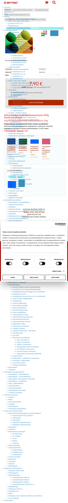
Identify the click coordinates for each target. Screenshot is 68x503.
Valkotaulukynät (17, 165)
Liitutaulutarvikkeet (18, 186)
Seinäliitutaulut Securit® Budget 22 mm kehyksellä (28, 292)
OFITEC (6, 16)
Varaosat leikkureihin (15, 388)
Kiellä (13, 277)
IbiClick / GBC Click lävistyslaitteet (23, 83)
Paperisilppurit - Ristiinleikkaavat (18, 374)
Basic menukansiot (23, 340)
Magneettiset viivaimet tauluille (22, 184)
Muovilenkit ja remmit (19, 62)
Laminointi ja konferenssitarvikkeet (19, 53)
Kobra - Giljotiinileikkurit (15, 383)
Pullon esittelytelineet (19, 312)
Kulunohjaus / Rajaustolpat (21, 360)
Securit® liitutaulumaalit (20, 310)
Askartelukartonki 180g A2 (20, 482)
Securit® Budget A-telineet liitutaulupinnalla (26, 287)
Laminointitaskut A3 (18, 39)
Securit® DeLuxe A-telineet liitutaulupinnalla (26, 289)
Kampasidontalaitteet (19, 99)
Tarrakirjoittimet (13, 406)
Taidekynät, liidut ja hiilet (16, 470)
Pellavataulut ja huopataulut (17, 147)
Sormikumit (12, 461)
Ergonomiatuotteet (14, 445)
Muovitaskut (12, 459)
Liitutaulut (11, 159)
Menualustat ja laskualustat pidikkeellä (29, 353)
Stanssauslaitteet (17, 65)
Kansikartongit (17, 124)
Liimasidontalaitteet (18, 92)
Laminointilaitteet (13, 32)
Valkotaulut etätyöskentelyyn (21, 422)
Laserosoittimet (13, 195)
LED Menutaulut (17, 333)
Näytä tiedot (56, 271)
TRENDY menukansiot (24, 344)
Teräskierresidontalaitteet (20, 69)
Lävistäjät (11, 404)
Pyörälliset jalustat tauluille (16, 140)
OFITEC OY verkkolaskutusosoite (19, 28)
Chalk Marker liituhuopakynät (21, 168)
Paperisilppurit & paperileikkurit (14, 372)
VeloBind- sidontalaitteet (20, 115)
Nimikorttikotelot (17, 55)
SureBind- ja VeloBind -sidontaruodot (24, 117)
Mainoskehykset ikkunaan (20, 319)
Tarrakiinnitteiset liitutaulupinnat (22, 317)
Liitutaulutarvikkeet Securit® (21, 321)
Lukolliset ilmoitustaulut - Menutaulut (24, 331)
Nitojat (10, 399)
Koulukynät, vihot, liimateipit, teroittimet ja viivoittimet (25, 496)
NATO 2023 (8, 10)
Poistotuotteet (8, 500)
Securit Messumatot (18, 363)
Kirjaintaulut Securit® (19, 294)
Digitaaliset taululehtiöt (15, 198)
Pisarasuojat (12, 152)
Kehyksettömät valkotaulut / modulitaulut (21, 136)
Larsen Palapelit (13, 498)
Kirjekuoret (11, 429)
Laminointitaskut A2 (18, 37)
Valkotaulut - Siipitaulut (15, 143)
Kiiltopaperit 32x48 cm (15, 489)
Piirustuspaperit (13, 473)
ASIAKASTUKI (9, 12)
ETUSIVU (7, 7)
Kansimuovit (16, 122)
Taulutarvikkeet (13, 163)
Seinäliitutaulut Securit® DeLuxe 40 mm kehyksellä (28, 296)
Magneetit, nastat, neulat (20, 175)
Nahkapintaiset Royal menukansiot (28, 347)
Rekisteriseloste (13, 26)
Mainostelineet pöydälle (20, 305)
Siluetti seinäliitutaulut (19, 308)
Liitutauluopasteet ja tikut (20, 314)
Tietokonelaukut (17, 450)
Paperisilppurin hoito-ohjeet (17, 390)
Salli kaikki (55, 277)
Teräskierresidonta (14, 67)
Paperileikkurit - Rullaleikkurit (17, 381)
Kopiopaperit (12, 427)
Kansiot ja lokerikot (14, 457)
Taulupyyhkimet (17, 172)
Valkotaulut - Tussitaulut (16, 131)
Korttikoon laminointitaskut (20, 46)
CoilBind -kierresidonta (15, 106)
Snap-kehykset (17, 356)
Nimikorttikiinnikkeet (18, 60)
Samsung (15, 443)
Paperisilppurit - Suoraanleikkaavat (19, 376)
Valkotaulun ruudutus (19, 182)
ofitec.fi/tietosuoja (51, 253)
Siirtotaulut (11, 138)
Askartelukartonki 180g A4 (20, 480)
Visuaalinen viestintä (10, 129)
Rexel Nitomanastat (14, 402)
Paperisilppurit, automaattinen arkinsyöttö (21, 379)
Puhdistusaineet (17, 177)
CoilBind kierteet (17, 110)
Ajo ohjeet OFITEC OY (15, 23)
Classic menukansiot (23, 342)
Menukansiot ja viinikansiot (21, 337)
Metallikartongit (13, 486)
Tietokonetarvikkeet (14, 447)
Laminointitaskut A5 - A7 (20, 44)
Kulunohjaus (16, 420)
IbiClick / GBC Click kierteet (21, 85)
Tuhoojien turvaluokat (15, 392)
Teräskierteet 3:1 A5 (18, 74)
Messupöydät (12, 367)
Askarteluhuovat (13, 491)
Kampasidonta (13, 97)
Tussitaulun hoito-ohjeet (16, 191)
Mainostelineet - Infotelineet (17, 282)
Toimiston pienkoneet (11, 395)
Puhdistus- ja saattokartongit (21, 51)
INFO (6, 14)
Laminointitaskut (13, 35)
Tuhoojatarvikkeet (14, 386)
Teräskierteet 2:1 (17, 76)
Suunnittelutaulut (13, 154)
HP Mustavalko (17, 434)
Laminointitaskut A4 (18, 42)
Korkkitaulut (12, 149)
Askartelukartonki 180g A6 (20, 477)
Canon (14, 438)
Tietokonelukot (17, 454)
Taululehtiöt (16, 188)
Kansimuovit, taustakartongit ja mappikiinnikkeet (23, 120)
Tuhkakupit (11, 370)
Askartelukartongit (14, 475)
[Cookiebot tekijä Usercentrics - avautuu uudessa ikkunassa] (56, 224)
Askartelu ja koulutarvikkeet (13, 468)
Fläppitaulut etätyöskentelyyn (21, 425)
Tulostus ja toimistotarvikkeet (13, 411)
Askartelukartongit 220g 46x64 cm (23, 484)
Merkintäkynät (12, 466)
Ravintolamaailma (14, 285)
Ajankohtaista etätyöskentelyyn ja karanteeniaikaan (24, 413)
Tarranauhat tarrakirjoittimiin (17, 409)
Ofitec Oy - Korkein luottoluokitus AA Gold (21, 19)
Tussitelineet (16, 170)
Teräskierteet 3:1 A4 (18, 71)
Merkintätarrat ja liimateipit (16, 431)
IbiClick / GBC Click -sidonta (17, 81)
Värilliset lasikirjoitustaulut (16, 145)
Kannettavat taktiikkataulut (16, 161)
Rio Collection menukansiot (25, 349)
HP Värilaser (16, 436)
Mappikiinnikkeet (17, 126)
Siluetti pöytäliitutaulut (19, 303)
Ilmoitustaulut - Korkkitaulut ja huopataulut (25, 358)
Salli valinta (34, 277)
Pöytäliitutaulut (17, 301)
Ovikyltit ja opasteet (18, 328)
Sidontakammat (17, 101)
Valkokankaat (12, 193)
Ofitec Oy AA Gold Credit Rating (18, 21)
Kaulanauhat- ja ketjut (19, 58)
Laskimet (11, 397)
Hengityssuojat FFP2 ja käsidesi (22, 415)
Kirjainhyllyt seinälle (18, 324)
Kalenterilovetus (17, 78)
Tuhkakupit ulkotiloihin (19, 365)
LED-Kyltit (15, 335)
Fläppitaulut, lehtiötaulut (16, 133)
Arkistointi (11, 464)
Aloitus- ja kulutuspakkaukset (21, 179)
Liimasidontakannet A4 (19, 94)
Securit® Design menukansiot (26, 351)
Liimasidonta (12, 90)
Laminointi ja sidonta (10, 30)
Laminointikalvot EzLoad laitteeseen (24, 49)
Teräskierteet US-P (18, 104)
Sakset (10, 493)
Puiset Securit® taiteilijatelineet (22, 298)
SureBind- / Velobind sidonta (17, 113)
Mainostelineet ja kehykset (12, 200)
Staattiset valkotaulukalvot (16, 156)
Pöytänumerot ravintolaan (20, 326)
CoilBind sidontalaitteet (19, 108)
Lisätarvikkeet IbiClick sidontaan (22, 87)
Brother (14, 441)
